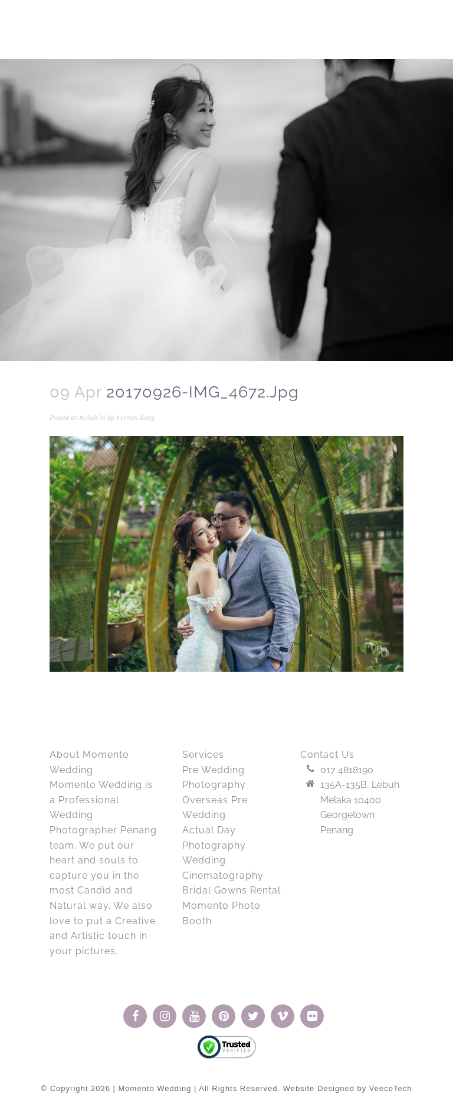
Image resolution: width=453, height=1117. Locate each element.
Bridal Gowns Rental (231, 890)
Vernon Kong (135, 417)
